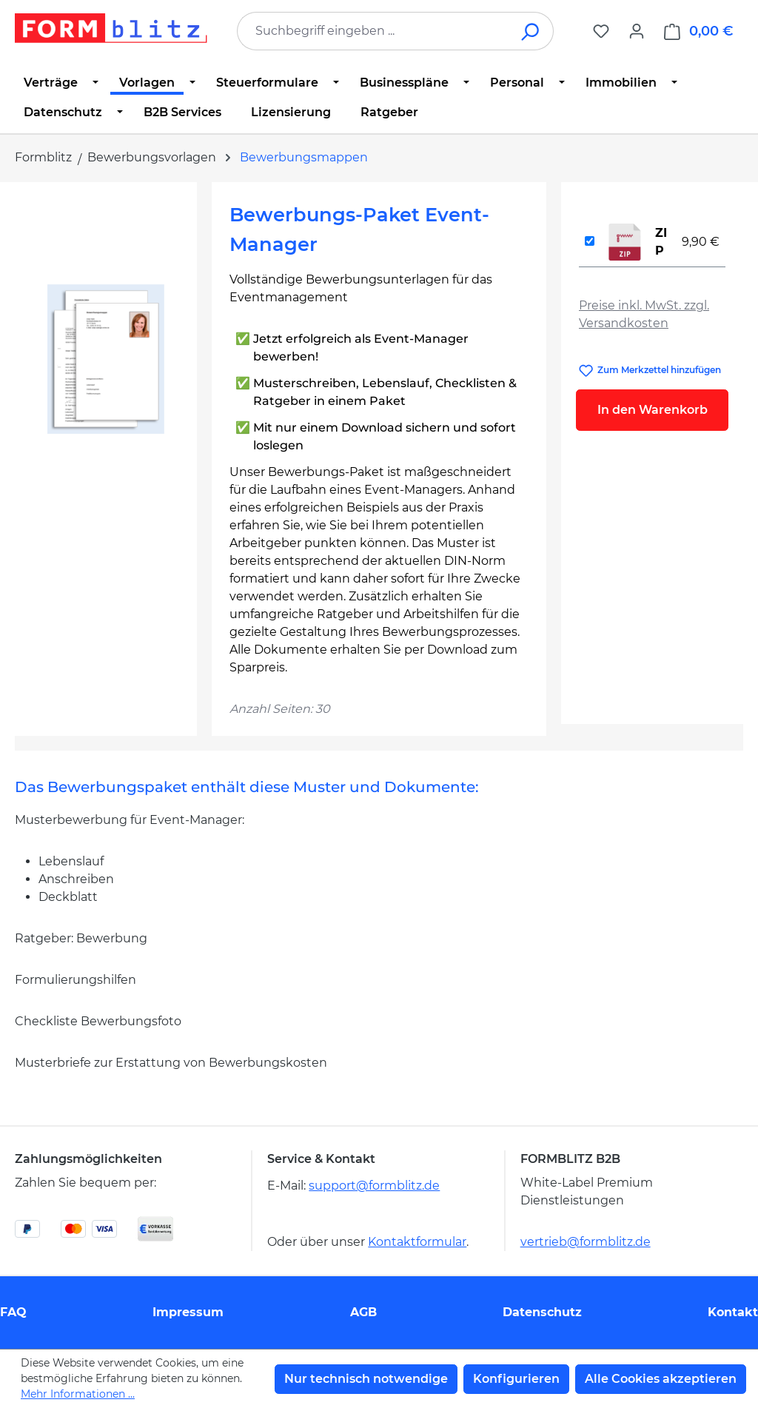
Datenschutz (542, 1312)
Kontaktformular (417, 1242)
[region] (106, 359)
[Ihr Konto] (636, 31)
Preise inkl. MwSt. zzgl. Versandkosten (644, 314)
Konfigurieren (516, 1379)
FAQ (13, 1312)
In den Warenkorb (652, 410)
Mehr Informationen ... (78, 1394)
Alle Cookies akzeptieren (661, 1379)
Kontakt (733, 1312)
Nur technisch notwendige (366, 1379)
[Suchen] (531, 31)
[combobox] (373, 31)
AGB (363, 1312)
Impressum (188, 1312)
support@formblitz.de (374, 1186)
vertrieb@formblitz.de (585, 1242)
